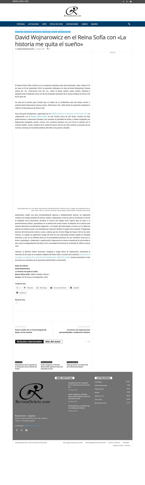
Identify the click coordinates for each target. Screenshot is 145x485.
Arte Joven (28, 32)
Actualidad (33, 24)
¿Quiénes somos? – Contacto (121, 482)
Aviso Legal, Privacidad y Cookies (73, 479)
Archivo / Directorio (114, 479)
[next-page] (89, 378)
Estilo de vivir (56, 24)
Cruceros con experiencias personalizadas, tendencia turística (74, 368)
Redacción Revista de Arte (25, 49)
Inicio (16, 29)
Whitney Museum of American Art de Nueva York (69, 114)
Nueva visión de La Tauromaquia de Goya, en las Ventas (30, 368)
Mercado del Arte (100, 440)
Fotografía (46, 32)
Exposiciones (72, 24)
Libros (85, 24)
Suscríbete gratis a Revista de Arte (95, 479)
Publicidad (126, 479)
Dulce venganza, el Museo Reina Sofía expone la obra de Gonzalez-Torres (52, 404)
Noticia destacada (64, 32)
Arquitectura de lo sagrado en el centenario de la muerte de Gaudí (26, 404)
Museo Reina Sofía (38, 116)
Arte (44, 24)
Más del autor (53, 378)
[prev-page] (86, 378)
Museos (54, 32)
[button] (129, 24)
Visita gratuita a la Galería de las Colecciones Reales (77, 403)
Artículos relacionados (29, 378)
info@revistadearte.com (32, 463)
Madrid (94, 24)
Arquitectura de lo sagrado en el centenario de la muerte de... (79, 422)
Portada (21, 24)
